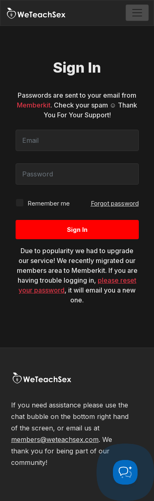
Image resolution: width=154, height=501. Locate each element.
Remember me (43, 203)
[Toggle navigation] (137, 13)
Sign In (77, 229)
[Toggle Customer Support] (125, 472)
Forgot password (115, 203)
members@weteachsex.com (55, 439)
